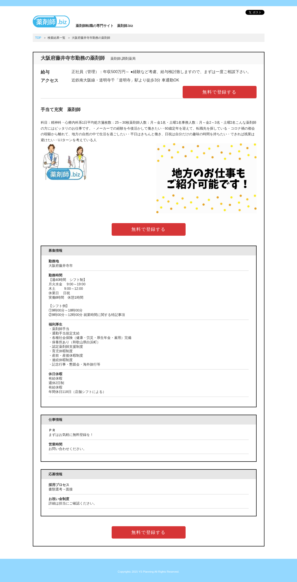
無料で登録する (219, 92)
